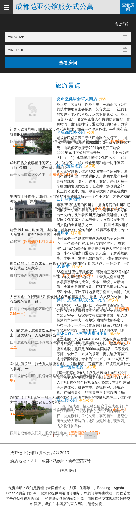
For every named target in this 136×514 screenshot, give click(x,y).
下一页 (90, 435)
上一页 (44, 435)
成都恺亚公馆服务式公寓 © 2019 (39, 452)
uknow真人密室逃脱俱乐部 (82, 333)
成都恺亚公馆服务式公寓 (54, 6)
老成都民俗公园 (71, 132)
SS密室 (63, 266)
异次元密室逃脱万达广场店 (81, 299)
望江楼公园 (67, 400)
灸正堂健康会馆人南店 (77, 98)
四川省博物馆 (69, 199)
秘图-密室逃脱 (69, 165)
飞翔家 (63, 232)
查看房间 (128, 7)
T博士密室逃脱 (70, 366)
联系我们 (68, 470)
